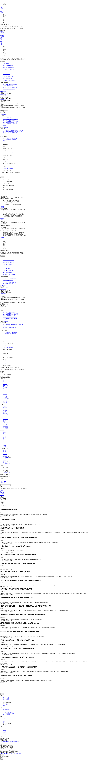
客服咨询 (4, 724)
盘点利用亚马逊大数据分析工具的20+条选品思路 (12, 131)
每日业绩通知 (5, 471)
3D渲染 (4, 446)
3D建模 (4, 445)
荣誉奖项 (2, 35)
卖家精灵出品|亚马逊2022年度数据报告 (10, 120)
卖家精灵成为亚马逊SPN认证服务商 (10, 123)
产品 (1, 9)
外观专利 (4, 386)
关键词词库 (5, 402)
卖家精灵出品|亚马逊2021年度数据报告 (10, 121)
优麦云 (1, 12)
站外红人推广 (5, 426)
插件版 (4, 112)
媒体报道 (2, 33)
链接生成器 (5, 424)
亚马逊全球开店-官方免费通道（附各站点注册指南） (13, 130)
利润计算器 (5, 421)
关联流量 (11, 107)
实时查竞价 (5, 400)
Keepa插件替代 (6, 457)
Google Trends (5, 423)
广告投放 (5, 440)
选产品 (4, 103)
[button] (44, 1)
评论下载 (5, 462)
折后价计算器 (5, 422)
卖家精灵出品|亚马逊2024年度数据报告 (10, 117)
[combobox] (44, 485)
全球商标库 (5, 387)
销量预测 (4, 420)
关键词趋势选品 (17, 103)
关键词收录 (17, 105)
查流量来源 (6, 107)
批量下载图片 (5, 427)
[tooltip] (44, 22)
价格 (1, 11)
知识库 (1, 31)
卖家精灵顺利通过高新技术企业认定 (10, 122)
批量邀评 (5, 461)
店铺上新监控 (23, 103)
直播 (1, 39)
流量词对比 (5, 396)
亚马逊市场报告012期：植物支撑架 (10, 138)
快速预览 (5, 458)
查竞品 (1, 103)
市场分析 (4, 452)
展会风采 (2, 36)
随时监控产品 (5, 470)
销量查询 (4, 450)
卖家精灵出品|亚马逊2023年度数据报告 (10, 119)
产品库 (4, 388)
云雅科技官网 (5, 168)
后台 (1, 7)
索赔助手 (4, 437)
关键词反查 (2, 105)
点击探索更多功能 (6, 463)
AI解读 (1, 8)
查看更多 (4, 125)
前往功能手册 (3, 114)
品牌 (1, 37)
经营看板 (4, 432)
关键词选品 (11, 103)
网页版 (1, 112)
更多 (1, 44)
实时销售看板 (5, 467)
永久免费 (6, 110)
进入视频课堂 (3, 91)
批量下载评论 (5, 428)
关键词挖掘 (7, 105)
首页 (1, 6)
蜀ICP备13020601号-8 (4, 753)
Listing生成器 (5, 419)
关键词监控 (23, 107)
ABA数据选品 (5, 385)
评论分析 (15, 107)
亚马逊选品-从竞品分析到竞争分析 (10, 132)
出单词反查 (22, 105)
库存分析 (4, 436)
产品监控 (19, 107)
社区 (1, 38)
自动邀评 (4, 439)
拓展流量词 (12, 105)
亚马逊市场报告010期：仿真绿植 (9, 139)
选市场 (7, 103)
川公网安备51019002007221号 (15, 753)
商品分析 (4, 433)
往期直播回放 (3, 94)
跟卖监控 (4, 438)
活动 (2, 32)
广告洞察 (2, 107)
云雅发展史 (10, 168)
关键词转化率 (5, 398)
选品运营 (2, 110)
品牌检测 (4, 460)
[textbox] (5, 485)
